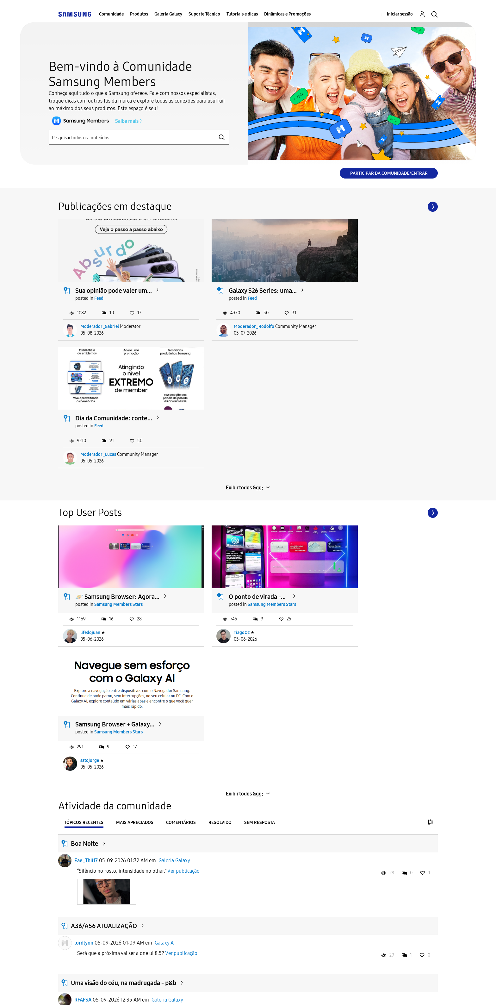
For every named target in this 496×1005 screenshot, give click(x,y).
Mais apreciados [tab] (134, 546)
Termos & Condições (149, 992)
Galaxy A (164, 666)
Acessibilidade (86, 992)
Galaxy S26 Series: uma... (239, 280)
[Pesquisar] (139, 137)
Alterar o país (295, 992)
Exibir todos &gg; (244, 349)
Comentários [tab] (181, 546)
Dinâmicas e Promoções (287, 14)
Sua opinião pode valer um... (114, 280)
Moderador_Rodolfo (230, 316)
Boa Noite (84, 567)
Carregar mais (245, 954)
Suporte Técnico (204, 14)
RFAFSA (82, 723)
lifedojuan (91, 484)
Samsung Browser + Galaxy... (373, 448)
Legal (251, 992)
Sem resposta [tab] (259, 546)
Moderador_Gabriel (100, 316)
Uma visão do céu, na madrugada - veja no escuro (137, 796)
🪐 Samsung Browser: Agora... (118, 448)
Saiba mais (94, 120)
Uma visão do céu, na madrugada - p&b (123, 706)
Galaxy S (161, 904)
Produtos (139, 14)
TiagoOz (218, 484)
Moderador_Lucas (357, 316)
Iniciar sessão (400, 14)
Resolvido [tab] (220, 546)
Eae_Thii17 (86, 584)
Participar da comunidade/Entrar (389, 173)
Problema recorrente (100, 886)
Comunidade (111, 14)
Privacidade (209, 992)
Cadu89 (82, 904)
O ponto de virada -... (233, 448)
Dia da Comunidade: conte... (372, 280)
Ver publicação (183, 595)
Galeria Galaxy (168, 14)
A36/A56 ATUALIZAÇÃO (104, 649)
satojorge (348, 484)
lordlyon (83, 666)
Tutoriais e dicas (242, 14)
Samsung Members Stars (119, 455)
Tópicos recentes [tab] (84, 546)
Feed (99, 288)
